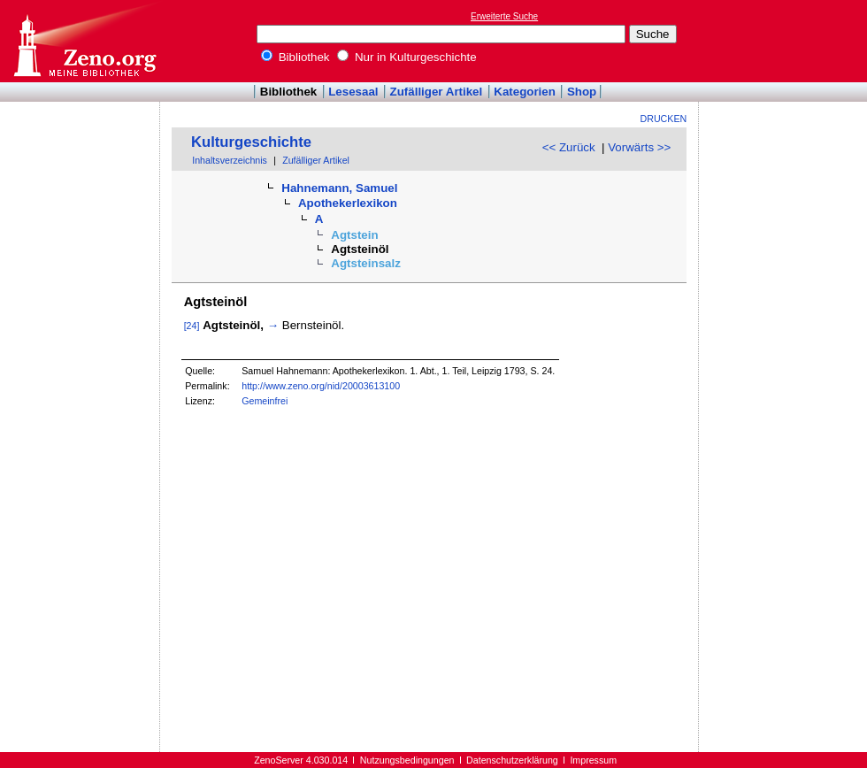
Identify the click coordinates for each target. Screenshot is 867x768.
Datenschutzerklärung (512, 760)
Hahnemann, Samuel (339, 188)
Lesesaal (353, 91)
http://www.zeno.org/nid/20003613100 (321, 385)
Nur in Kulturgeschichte (407, 57)
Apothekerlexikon (347, 203)
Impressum (593, 760)
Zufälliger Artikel (436, 91)
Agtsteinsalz (366, 263)
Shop (581, 91)
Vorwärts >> (639, 147)
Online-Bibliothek (84, 41)
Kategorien (525, 91)
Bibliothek (295, 57)
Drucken (664, 118)
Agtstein (354, 235)
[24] (192, 325)
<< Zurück (568, 147)
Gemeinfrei (265, 401)
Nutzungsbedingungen (407, 760)
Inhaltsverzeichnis (229, 160)
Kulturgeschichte (251, 142)
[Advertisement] (785, 41)
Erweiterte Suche (504, 16)
